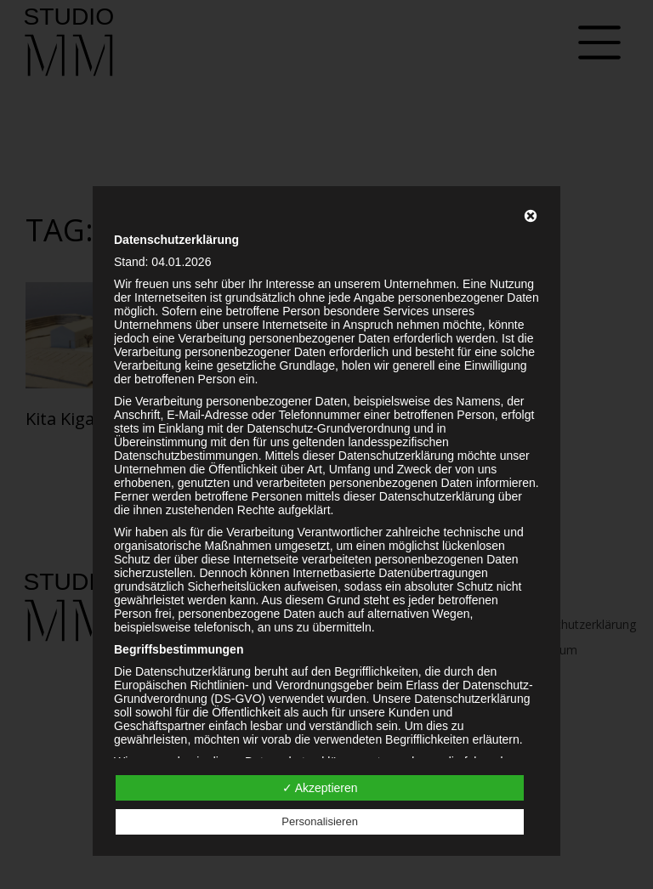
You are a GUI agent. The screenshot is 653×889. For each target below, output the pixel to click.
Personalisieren (319, 821)
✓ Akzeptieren (320, 788)
